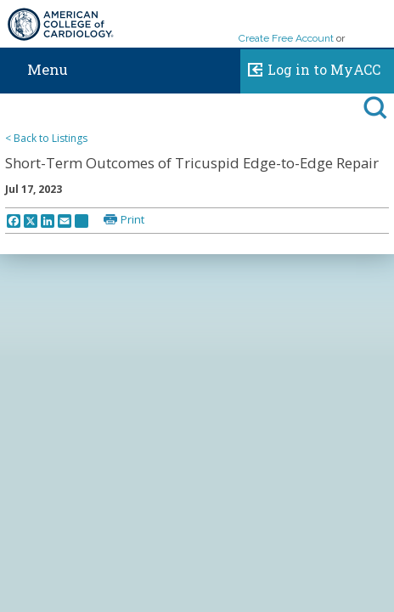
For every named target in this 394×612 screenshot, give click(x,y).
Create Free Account (286, 38)
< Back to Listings (46, 138)
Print (132, 219)
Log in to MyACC (310, 67)
